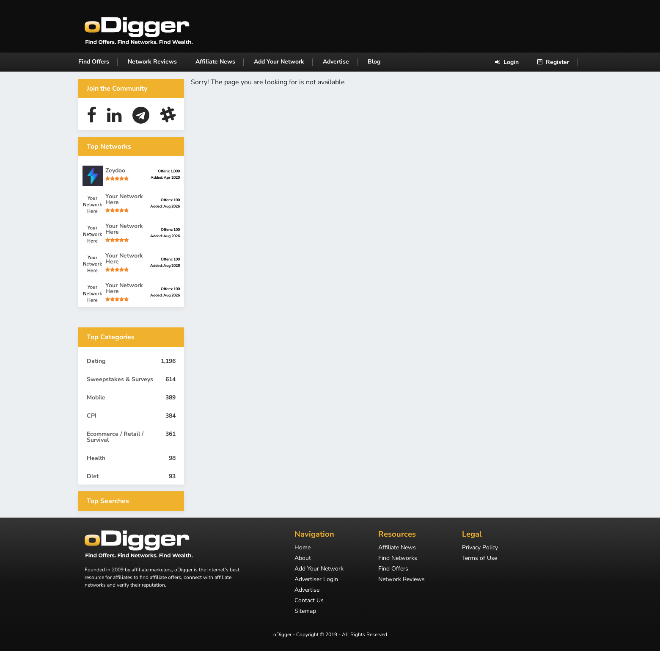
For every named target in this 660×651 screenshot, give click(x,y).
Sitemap (305, 611)
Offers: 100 (170, 199)
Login (507, 62)
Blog (374, 62)
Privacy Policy (480, 548)
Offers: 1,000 (169, 171)
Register (553, 62)
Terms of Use (479, 558)
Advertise (336, 62)
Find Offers (93, 62)
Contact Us (309, 601)
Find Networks (397, 558)
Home (302, 548)
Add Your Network (279, 62)
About (302, 558)
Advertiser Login (316, 579)
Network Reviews (152, 62)
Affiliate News (215, 62)
